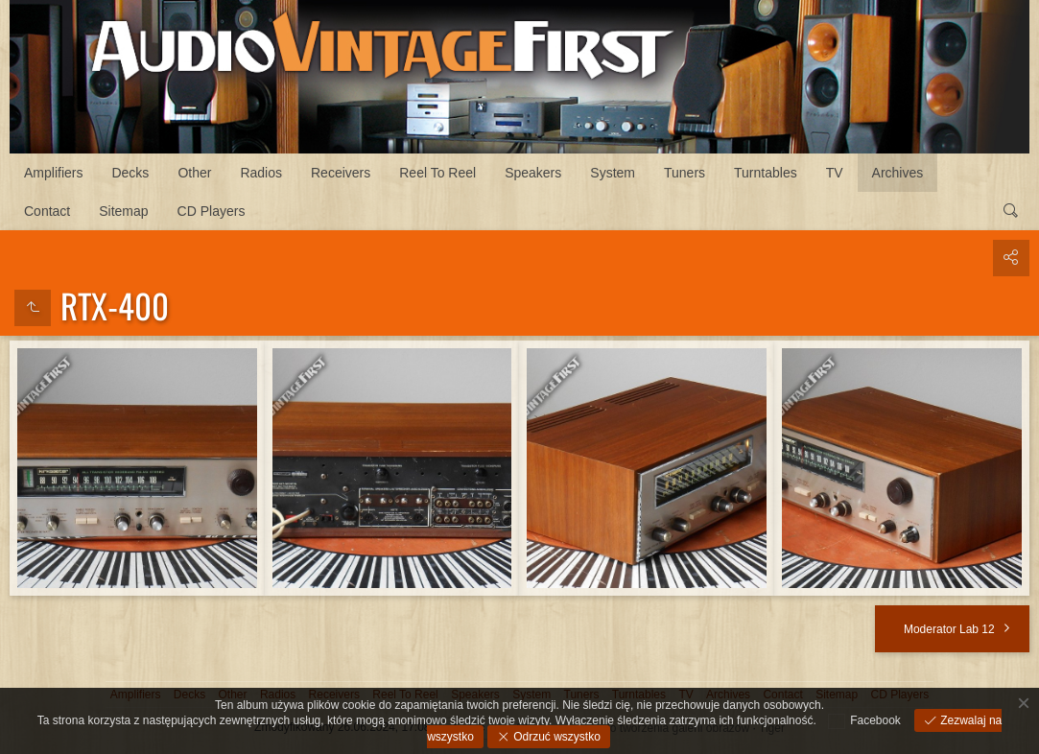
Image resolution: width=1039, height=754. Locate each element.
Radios (261, 172)
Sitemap (123, 211)
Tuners (684, 172)
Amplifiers (53, 172)
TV (834, 172)
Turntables (765, 172)
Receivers (340, 172)
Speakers (533, 172)
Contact (47, 211)
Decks (130, 172)
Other (194, 172)
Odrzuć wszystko (555, 736)
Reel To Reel (437, 172)
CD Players (211, 211)
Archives (898, 172)
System (612, 172)
